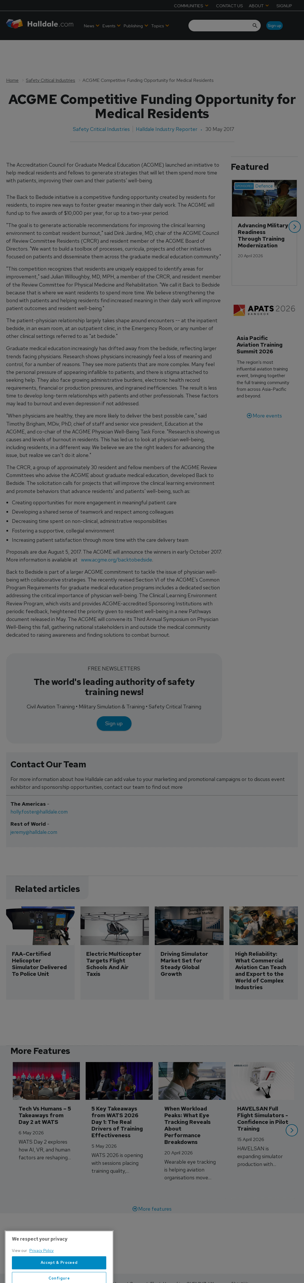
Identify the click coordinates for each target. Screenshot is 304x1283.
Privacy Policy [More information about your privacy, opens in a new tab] (41, 1271)
